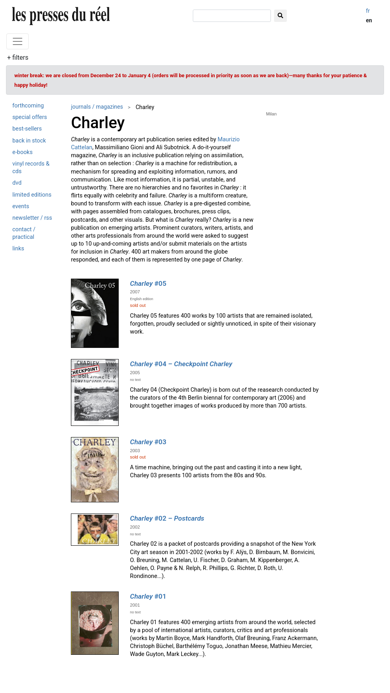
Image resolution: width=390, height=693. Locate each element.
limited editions (31, 194)
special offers (29, 117)
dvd (17, 183)
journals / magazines (97, 106)
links (18, 248)
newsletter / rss (32, 218)
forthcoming (28, 105)
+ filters (17, 57)
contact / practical (23, 233)
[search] (232, 16)
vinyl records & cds (30, 167)
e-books (22, 152)
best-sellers (27, 128)
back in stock (29, 140)
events (20, 206)
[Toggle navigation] (17, 41)
